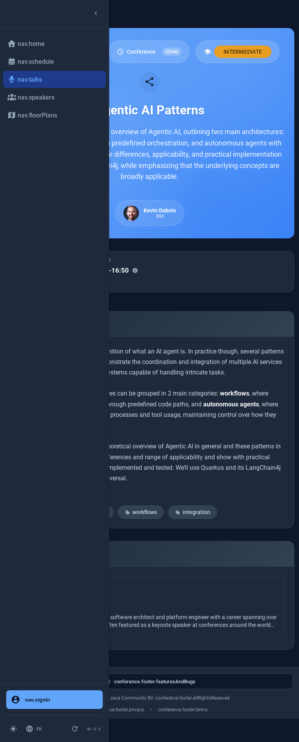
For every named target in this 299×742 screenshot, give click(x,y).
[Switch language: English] (44, 729)
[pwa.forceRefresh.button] (75, 729)
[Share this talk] (149, 81)
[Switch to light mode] (13, 729)
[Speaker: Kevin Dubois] (149, 608)
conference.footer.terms (183, 709)
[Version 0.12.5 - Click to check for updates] (93, 729)
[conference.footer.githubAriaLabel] (149, 681)
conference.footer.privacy (117, 709)
